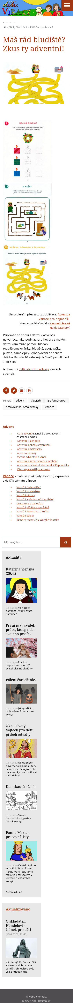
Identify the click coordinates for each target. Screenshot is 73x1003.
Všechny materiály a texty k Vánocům (38, 519)
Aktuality (13, 557)
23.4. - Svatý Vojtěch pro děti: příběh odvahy (19, 729)
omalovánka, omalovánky (22, 407)
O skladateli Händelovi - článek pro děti (18, 925)
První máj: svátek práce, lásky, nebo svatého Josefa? (20, 629)
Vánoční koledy (25, 515)
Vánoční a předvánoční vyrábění (35, 499)
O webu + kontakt (36, 996)
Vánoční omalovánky (28, 491)
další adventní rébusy (34, 369)
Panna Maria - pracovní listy (17, 834)
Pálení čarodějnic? (21, 679)
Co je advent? (25, 433)
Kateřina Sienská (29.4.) (20, 571)
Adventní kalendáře (28, 440)
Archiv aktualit (14, 892)
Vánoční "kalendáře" (29, 487)
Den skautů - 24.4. (20, 786)
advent (20, 400)
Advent (8, 427)
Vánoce (49, 407)
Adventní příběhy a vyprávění (33, 445)
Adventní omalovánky (29, 449)
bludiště (36, 400)
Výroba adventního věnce (32, 457)
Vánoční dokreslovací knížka (33, 511)
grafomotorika (56, 400)
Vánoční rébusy (26, 495)
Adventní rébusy (26, 453)
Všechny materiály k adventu (33, 469)
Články (12, 27)
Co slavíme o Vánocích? (30, 503)
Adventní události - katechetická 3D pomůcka (43, 465)
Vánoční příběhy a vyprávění (33, 507)
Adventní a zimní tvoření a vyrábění (37, 461)
